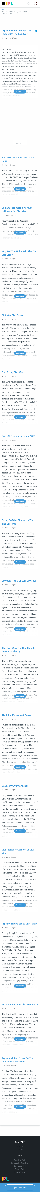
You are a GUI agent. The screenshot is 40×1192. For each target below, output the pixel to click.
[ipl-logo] (9, 5)
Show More (20, 91)
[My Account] (36, 4)
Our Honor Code (20, 1166)
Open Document (20, 1187)
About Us (20, 1146)
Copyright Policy (20, 1160)
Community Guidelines (20, 1163)
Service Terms (20, 1172)
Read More (20, 189)
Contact (20, 1149)
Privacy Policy (20, 1169)
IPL (3, 9)
